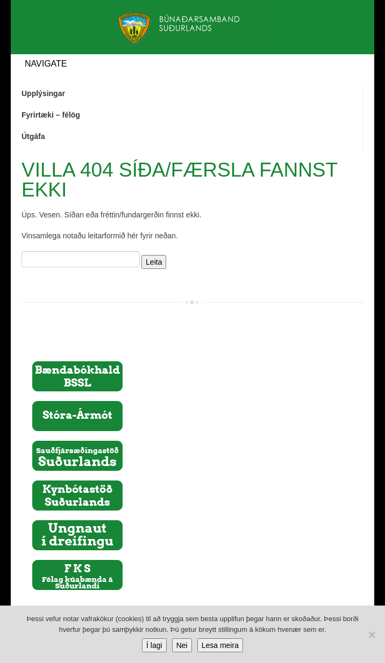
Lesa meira (220, 645)
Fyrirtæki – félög (51, 115)
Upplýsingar (43, 93)
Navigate (46, 63)
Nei (182, 645)
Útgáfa (33, 136)
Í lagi (154, 645)
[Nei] (371, 634)
